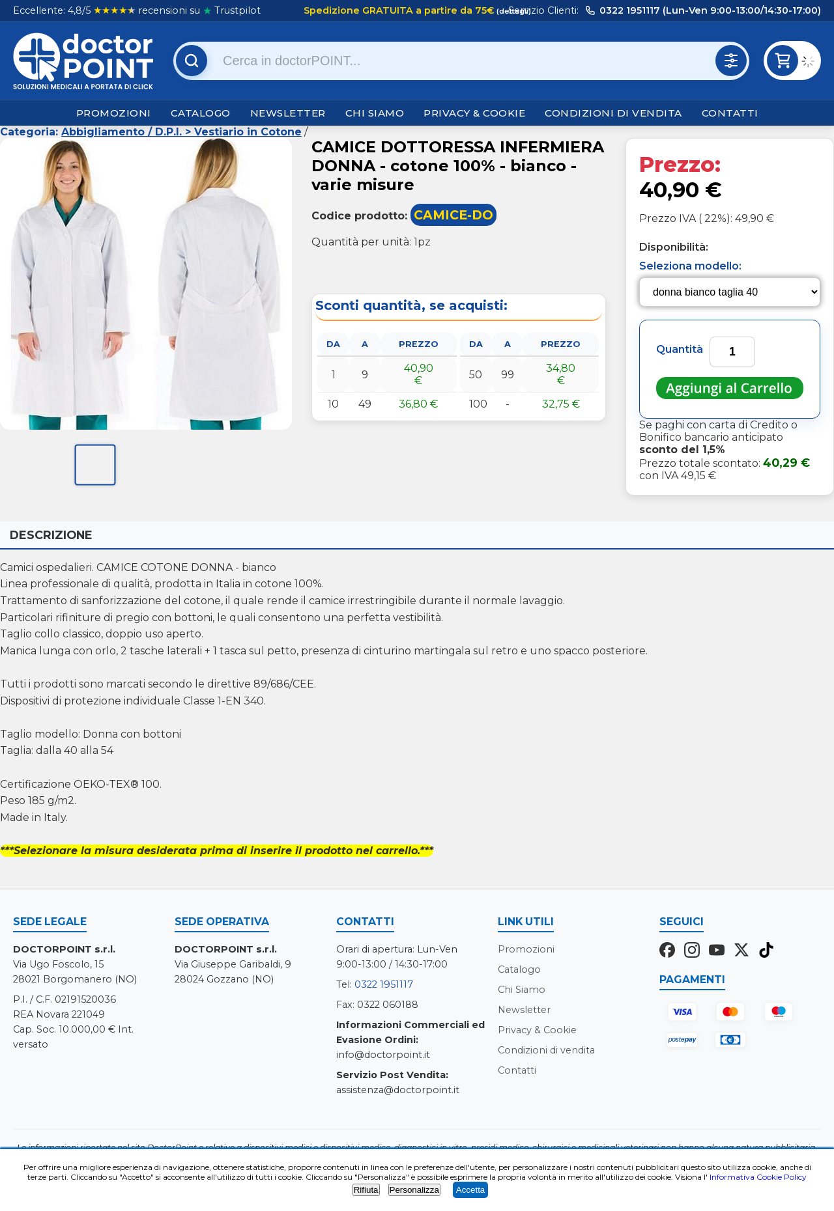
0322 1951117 (383, 984)
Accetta (470, 1190)
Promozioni (113, 113)
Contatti (730, 113)
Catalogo (201, 113)
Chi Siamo (375, 113)
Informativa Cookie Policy (758, 1177)
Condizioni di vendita (613, 113)
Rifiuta (366, 1190)
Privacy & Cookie (474, 113)
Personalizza (414, 1190)
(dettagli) (513, 11)
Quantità (679, 349)
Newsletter (288, 113)
